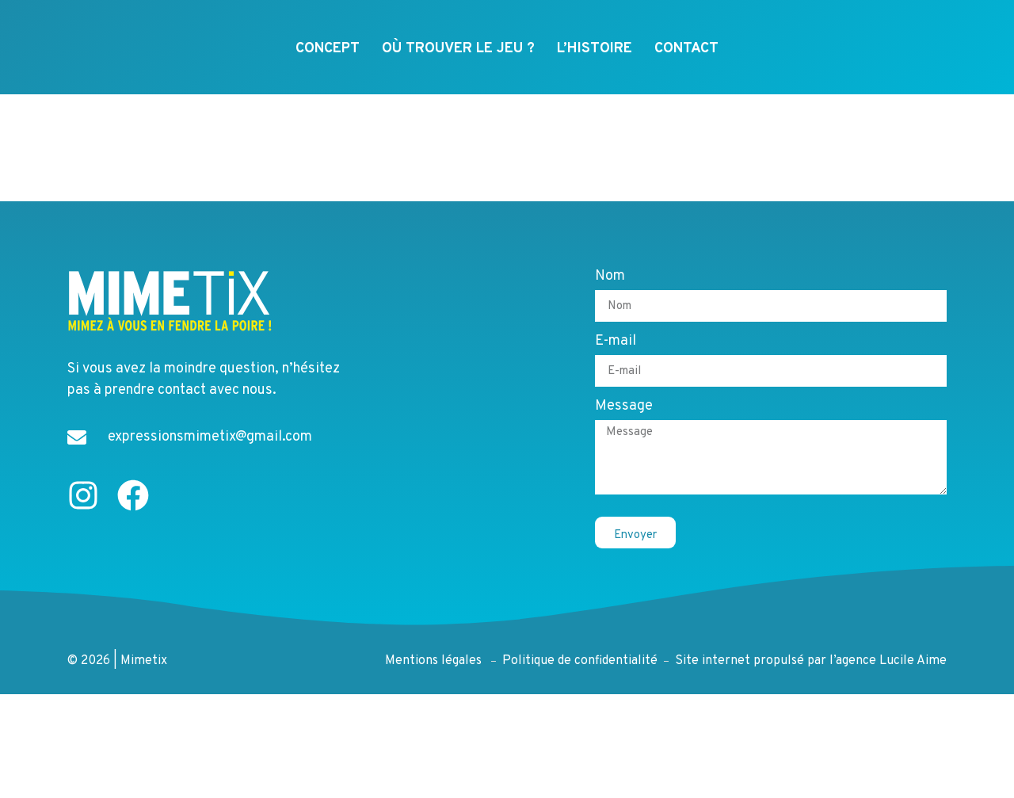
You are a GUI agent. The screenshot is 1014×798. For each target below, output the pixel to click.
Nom (610, 290)
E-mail (615, 355)
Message (624, 420)
